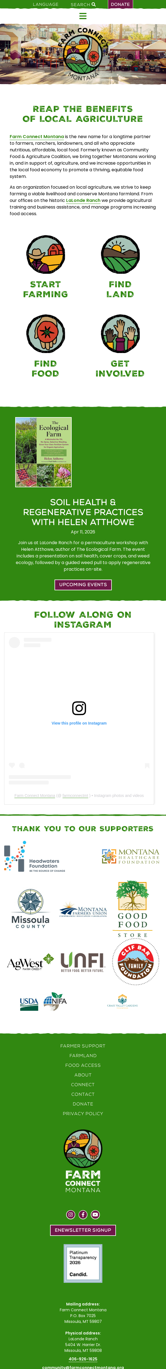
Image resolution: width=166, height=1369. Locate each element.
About (83, 1075)
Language (46, 4)
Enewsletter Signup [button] (83, 1230)
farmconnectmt (75, 795)
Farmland (83, 1055)
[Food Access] (45, 347)
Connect (83, 1084)
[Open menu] (83, 16)
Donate (120, 4)
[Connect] (120, 347)
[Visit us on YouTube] (95, 1215)
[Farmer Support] (45, 268)
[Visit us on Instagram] (71, 1215)
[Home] (83, 54)
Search (83, 4)
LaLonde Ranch (83, 200)
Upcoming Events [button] (83, 584)
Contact (83, 1094)
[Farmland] (120, 268)
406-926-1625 (83, 1359)
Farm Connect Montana (37, 136)
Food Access (83, 1065)
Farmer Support (83, 1046)
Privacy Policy (83, 1113)
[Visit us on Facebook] (83, 1215)
